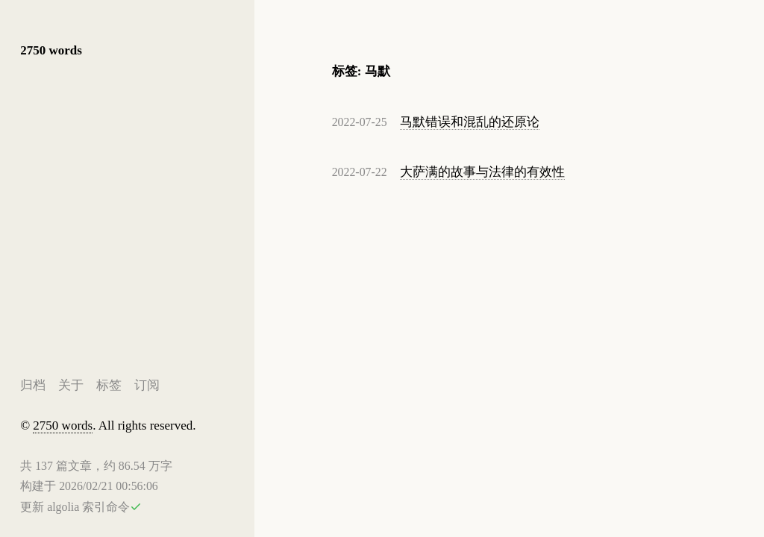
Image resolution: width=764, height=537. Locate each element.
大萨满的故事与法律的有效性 (482, 172)
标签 (109, 384)
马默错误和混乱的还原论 (469, 122)
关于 (71, 384)
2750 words (51, 50)
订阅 (147, 384)
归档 (33, 384)
